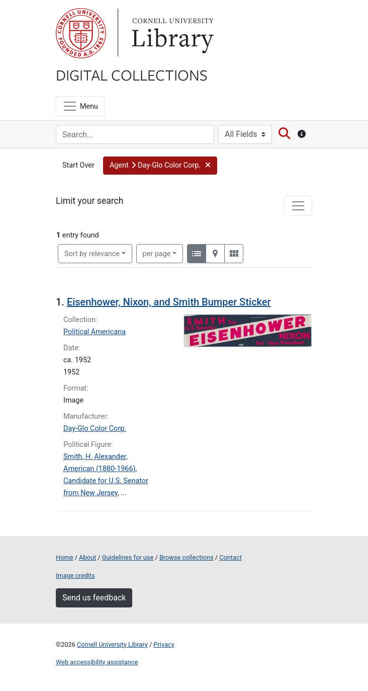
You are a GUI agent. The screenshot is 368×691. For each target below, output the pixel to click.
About (87, 557)
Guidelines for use (127, 557)
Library (171, 33)
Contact (230, 557)
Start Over (78, 165)
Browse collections (186, 557)
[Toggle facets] (298, 206)
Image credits (75, 575)
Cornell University (81, 33)
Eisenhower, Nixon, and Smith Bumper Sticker (169, 302)
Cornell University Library (112, 644)
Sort (92, 254)
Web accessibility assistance (97, 662)
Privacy (163, 644)
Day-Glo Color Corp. (94, 428)
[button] (160, 166)
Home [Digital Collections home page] (64, 557)
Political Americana (94, 332)
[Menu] (80, 106)
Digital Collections (132, 74)
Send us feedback (94, 597)
